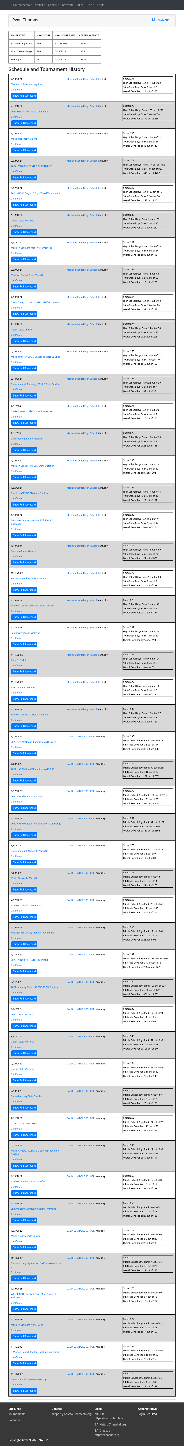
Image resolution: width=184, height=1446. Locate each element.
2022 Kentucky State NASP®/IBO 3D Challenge (35, 987)
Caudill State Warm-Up (22, 1041)
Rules (79, 5)
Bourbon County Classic (23, 551)
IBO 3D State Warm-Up (22, 1014)
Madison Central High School (82, 79)
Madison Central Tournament (26, 905)
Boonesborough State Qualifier (27, 438)
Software (67, 5)
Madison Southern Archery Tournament (31, 247)
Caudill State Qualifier (22, 329)
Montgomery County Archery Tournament (32, 932)
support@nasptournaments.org (72, 1414)
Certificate (16, 89)
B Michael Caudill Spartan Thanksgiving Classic (35, 1352)
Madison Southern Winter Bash (27, 1324)
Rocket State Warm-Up (22, 1069)
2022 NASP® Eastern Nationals (27, 796)
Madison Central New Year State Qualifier (32, 465)
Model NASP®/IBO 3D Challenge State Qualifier (35, 356)
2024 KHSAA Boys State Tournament (30, 111)
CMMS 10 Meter (19, 660)
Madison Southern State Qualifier (28, 1181)
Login (100, 5)
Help (89, 5)
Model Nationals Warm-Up (24, 878)
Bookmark (160, 20)
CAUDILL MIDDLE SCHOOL (81, 736)
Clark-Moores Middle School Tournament (32, 411)
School (52, 5)
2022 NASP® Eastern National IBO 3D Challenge (36, 823)
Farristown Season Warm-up (25, 633)
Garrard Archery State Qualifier (26, 1096)
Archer (39, 5)
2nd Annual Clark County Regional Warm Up (33, 1208)
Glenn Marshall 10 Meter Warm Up (29, 1379)
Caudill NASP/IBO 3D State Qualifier (29, 493)
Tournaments (21, 5)
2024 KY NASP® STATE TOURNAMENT (31, 166)
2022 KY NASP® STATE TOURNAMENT (31, 960)
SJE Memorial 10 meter (23, 687)
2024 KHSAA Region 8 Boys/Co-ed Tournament (35, 193)
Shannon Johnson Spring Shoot (27, 84)
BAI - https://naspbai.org (110, 1424)
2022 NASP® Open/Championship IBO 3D (32, 769)
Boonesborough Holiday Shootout (28, 578)
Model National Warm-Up (24, 138)
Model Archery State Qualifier (26, 1236)
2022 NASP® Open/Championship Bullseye (33, 742)
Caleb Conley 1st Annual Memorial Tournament (35, 302)
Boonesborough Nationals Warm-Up (29, 851)
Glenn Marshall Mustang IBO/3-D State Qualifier (35, 384)
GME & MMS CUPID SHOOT (25, 1123)
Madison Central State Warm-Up (27, 275)
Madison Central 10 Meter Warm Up (29, 714)
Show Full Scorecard (24, 95)
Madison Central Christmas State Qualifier (32, 605)
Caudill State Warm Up (22, 220)
